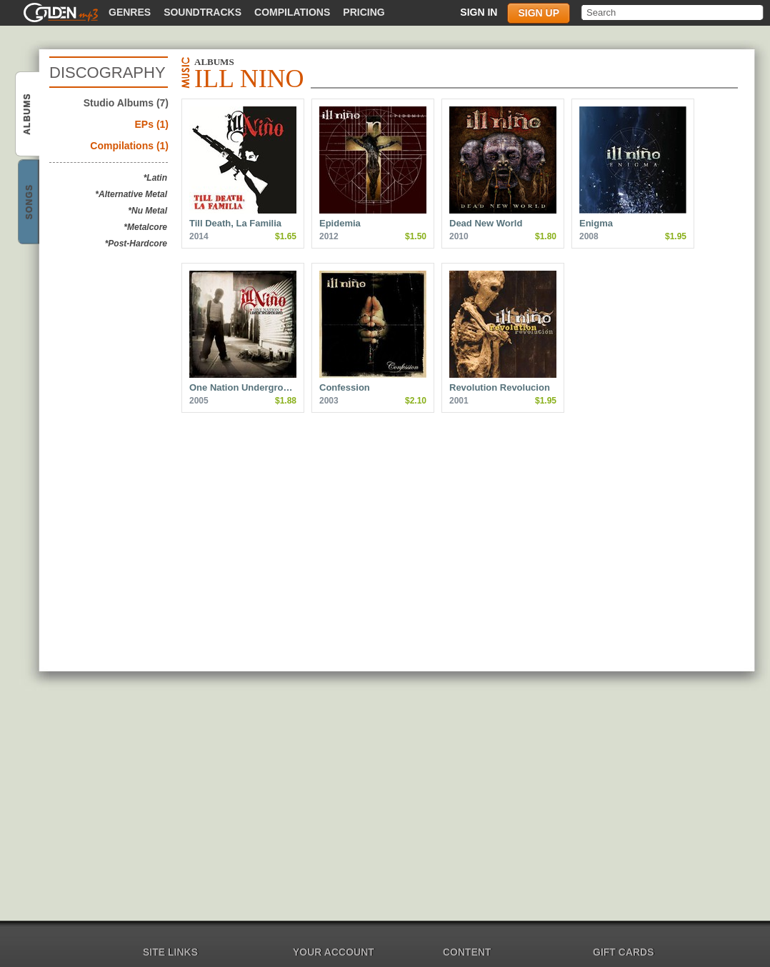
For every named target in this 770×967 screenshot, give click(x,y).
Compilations (292, 12)
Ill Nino (28, 114)
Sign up (538, 13)
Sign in (478, 12)
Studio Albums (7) (126, 103)
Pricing (363, 12)
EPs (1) (152, 124)
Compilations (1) (129, 145)
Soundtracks (202, 12)
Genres (130, 12)
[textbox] (673, 12)
